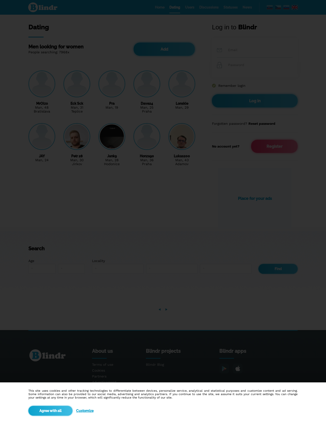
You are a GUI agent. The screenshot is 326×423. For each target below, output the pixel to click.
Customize (84, 411)
